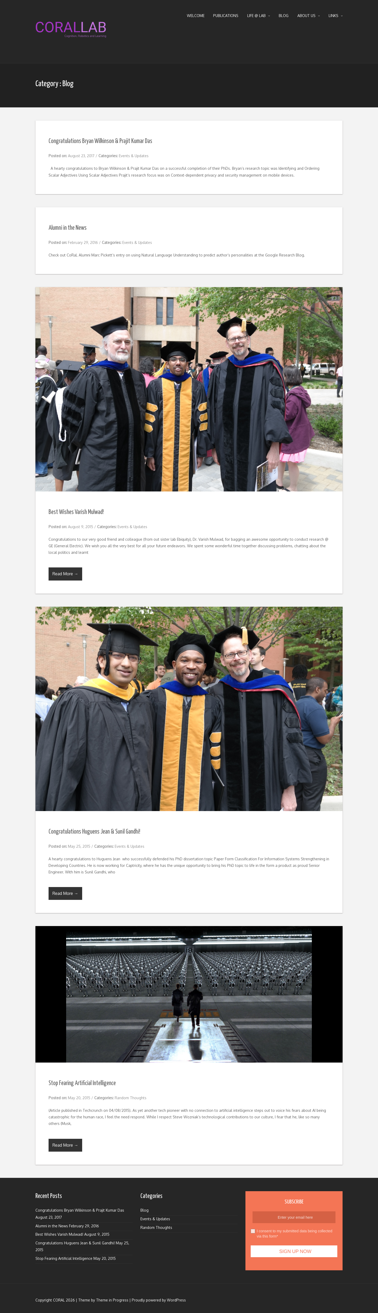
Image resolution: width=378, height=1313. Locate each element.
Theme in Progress (112, 1300)
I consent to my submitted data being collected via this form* (291, 1233)
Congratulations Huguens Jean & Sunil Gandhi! (94, 832)
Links (336, 15)
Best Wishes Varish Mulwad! (76, 512)
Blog (283, 15)
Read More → (65, 573)
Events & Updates (134, 156)
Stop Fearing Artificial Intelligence (82, 1083)
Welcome (195, 15)
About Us (308, 15)
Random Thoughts (130, 1098)
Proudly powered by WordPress (159, 1300)
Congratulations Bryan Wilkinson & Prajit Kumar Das (100, 141)
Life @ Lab (258, 15)
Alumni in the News (68, 228)
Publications (225, 15)
